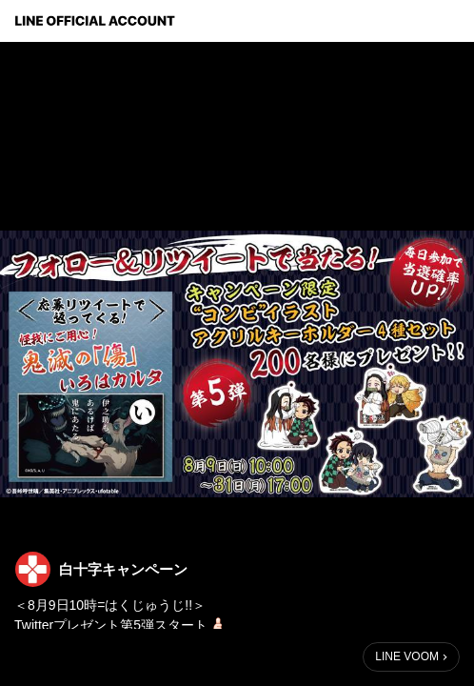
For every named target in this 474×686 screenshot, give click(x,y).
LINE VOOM (407, 656)
